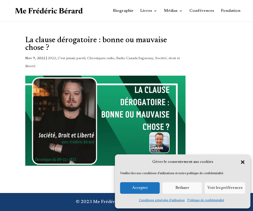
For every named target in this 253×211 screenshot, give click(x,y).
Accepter (140, 188)
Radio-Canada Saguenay (134, 58)
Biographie (123, 11)
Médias (171, 11)
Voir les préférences (224, 188)
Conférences (201, 11)
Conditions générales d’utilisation (162, 200)
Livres (146, 11)
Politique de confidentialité (205, 200)
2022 (52, 58)
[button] (242, 162)
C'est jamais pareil (71, 58)
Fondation (230, 11)
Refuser (182, 188)
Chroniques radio (100, 58)
